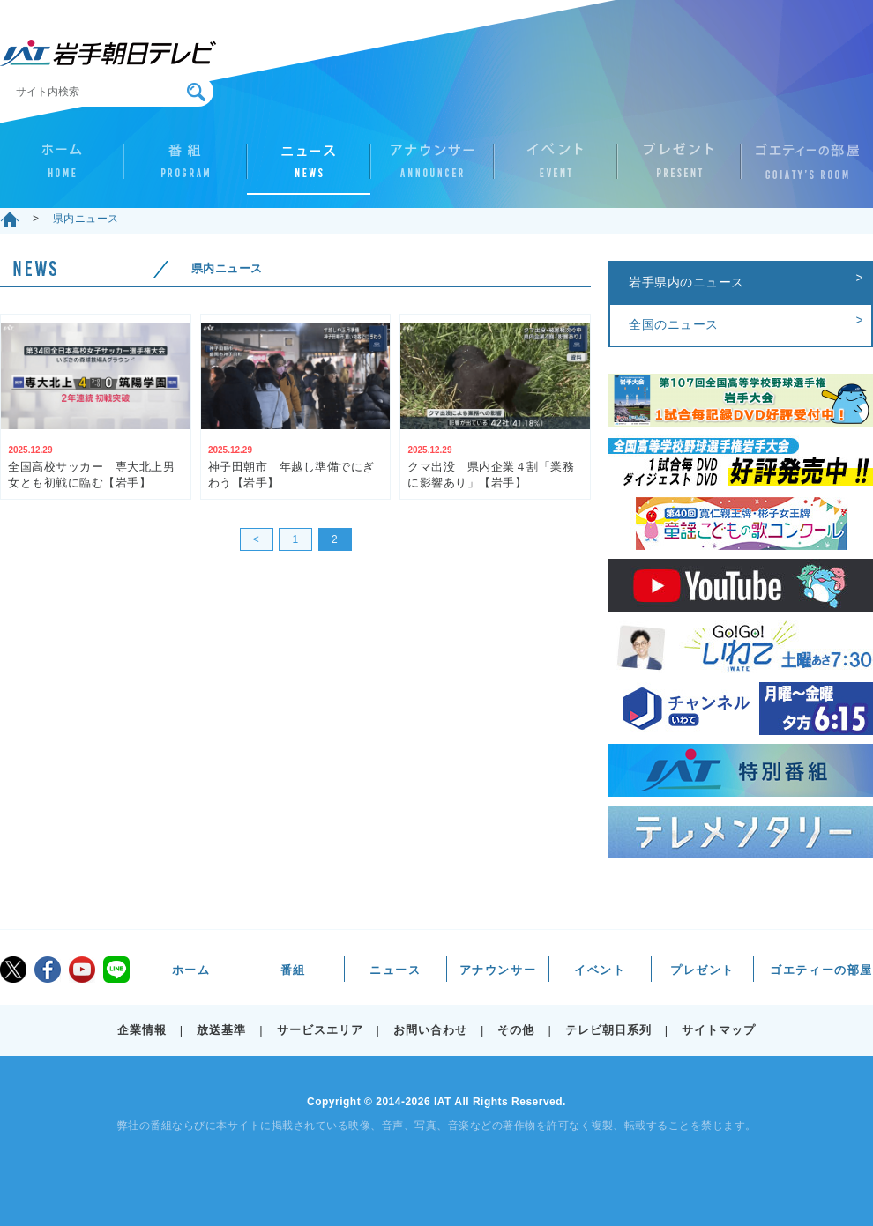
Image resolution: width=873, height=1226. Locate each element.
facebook (47, 969)
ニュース (308, 168)
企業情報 (142, 1030)
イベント (555, 168)
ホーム (61, 168)
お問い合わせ (430, 1030)
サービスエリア (320, 1030)
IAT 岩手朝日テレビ (108, 53)
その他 (515, 1030)
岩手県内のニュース (686, 282)
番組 (185, 168)
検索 (196, 92)
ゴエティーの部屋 (802, 168)
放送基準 (221, 1030)
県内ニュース (86, 218)
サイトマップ (719, 1030)
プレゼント (679, 168)
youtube (82, 969)
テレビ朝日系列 (608, 1030)
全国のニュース (674, 324)
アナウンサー (432, 168)
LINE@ (116, 969)
